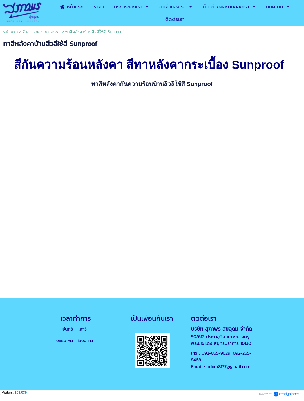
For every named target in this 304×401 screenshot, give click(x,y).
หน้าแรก (10, 31)
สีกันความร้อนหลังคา (68, 64)
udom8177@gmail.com (229, 366)
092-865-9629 (216, 353)
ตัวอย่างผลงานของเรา (41, 31)
